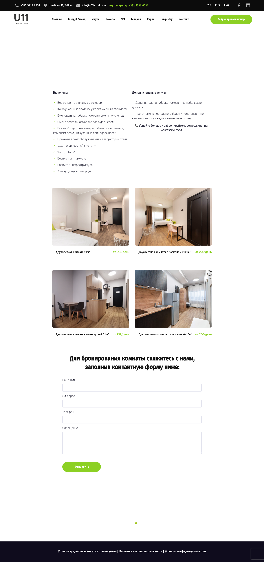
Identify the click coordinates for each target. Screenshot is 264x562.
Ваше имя (132, 383)
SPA (123, 19)
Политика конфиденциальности (140, 551)
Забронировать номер (231, 19)
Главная (57, 19)
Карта (150, 19)
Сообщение (132, 440)
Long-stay (121, 5)
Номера (110, 19)
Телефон (132, 415)
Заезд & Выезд (77, 19)
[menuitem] (209, 5)
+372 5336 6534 (138, 5)
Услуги (96, 19)
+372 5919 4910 (30, 5)
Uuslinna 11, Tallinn (61, 5)
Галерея (136, 19)
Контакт (184, 19)
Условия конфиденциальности (185, 551)
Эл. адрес (132, 399)
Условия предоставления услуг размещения (87, 551)
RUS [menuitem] (217, 5)
